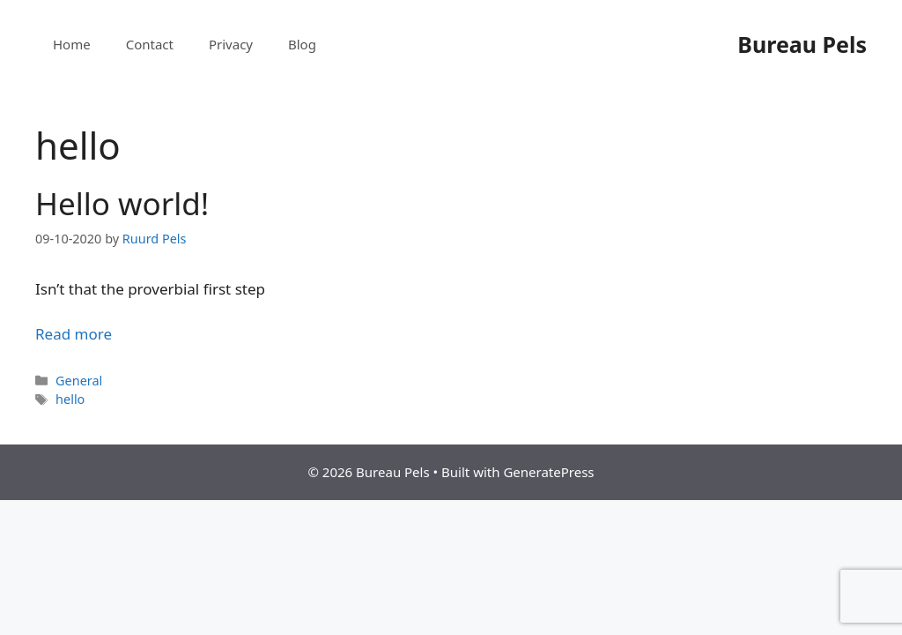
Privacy (231, 44)
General (78, 380)
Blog (302, 44)
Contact (150, 44)
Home (72, 44)
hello (70, 399)
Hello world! (122, 203)
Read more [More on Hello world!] (73, 334)
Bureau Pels (802, 44)
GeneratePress (548, 472)
